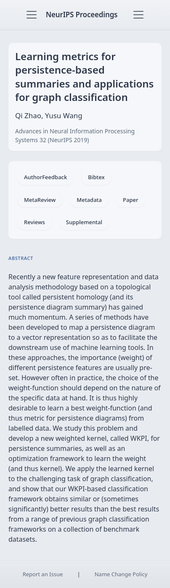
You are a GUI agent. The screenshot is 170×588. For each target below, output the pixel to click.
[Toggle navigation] (31, 14)
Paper (130, 200)
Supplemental (84, 222)
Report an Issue (43, 574)
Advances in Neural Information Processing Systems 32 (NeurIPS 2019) (75, 135)
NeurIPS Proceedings (82, 14)
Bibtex (96, 177)
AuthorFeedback (45, 177)
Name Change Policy (121, 574)
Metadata (89, 200)
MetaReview (40, 200)
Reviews (34, 222)
